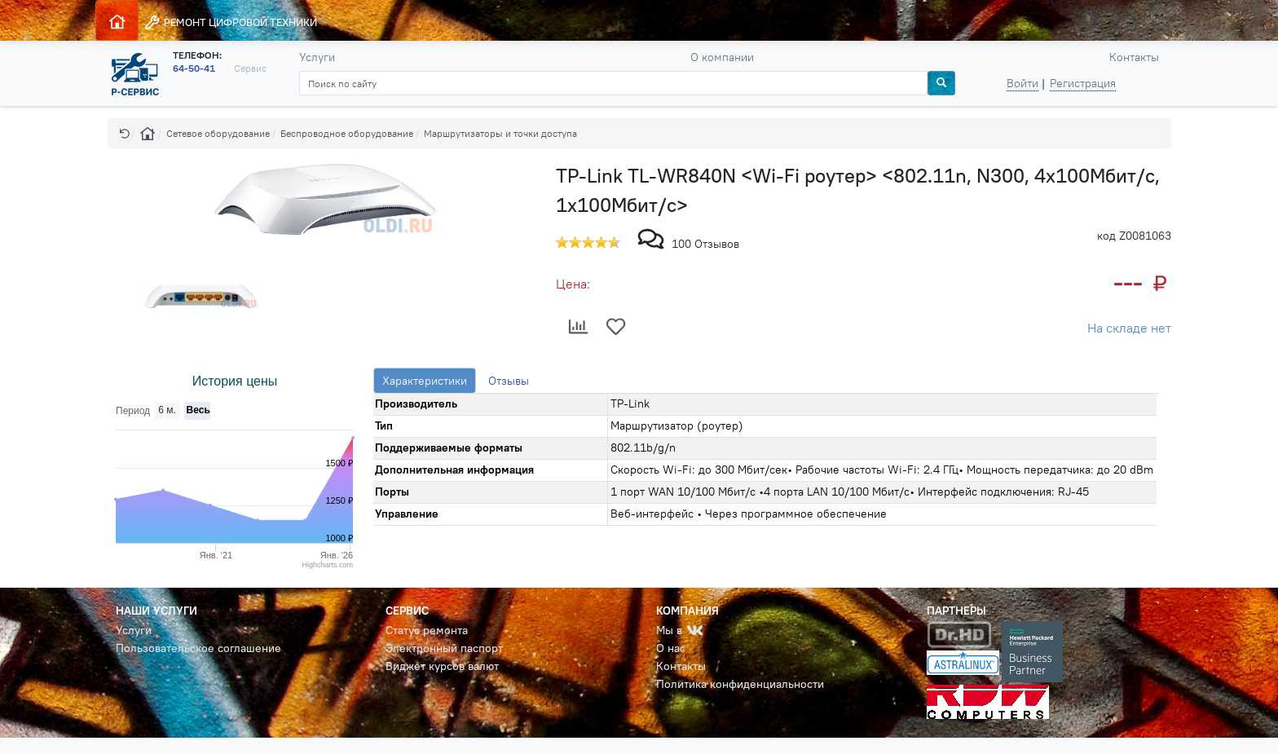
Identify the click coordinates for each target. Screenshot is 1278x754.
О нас (670, 648)
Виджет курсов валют (442, 666)
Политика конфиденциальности (740, 684)
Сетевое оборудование (218, 133)
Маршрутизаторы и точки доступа (500, 133)
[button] (125, 133)
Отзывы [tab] (508, 380)
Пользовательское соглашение (198, 648)
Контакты (1134, 57)
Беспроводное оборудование (346, 133)
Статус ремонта (427, 630)
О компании (722, 57)
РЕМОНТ (230, 22)
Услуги (317, 57)
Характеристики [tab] (424, 380)
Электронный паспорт (444, 648)
